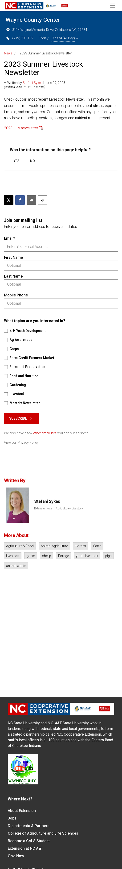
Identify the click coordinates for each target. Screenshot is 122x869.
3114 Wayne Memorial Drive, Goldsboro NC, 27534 (46, 29)
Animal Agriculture (54, 546)
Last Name (13, 276)
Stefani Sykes (33, 83)
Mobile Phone (16, 295)
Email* (9, 238)
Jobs (12, 818)
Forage (63, 556)
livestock (12, 556)
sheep (46, 556)
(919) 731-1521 (20, 38)
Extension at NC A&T (25, 848)
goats (30, 556)
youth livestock (87, 556)
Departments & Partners (28, 826)
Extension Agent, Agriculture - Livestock (58, 508)
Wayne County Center (33, 19)
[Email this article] (31, 200)
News (8, 53)
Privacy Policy (28, 442)
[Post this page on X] (8, 200)
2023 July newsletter (21, 128)
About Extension (22, 810)
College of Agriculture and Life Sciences (43, 833)
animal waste (16, 566)
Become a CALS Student (29, 841)
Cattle (97, 546)
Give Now (16, 856)
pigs (108, 556)
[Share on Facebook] (20, 200)
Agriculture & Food (20, 546)
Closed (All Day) (65, 38)
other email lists (45, 433)
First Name (13, 257)
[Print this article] (42, 200)
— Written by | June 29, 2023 (34, 83)
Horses (80, 546)
